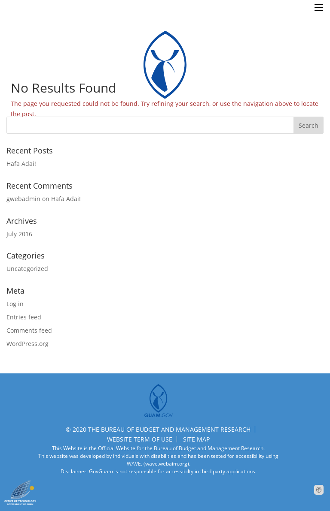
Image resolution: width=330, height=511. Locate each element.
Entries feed (23, 317)
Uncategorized (27, 269)
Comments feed (29, 330)
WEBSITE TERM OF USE (139, 439)
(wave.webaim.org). (166, 463)
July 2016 (19, 234)
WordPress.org (27, 344)
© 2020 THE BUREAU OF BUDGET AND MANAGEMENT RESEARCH (158, 429)
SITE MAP (196, 439)
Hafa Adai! (21, 163)
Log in (15, 304)
